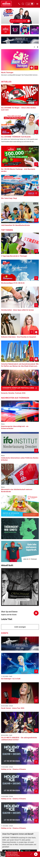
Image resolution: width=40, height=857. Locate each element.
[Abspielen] (36, 854)
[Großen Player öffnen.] (31, 854)
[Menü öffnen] (37, 3)
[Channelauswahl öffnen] (23, 3)
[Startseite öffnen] (6, 4)
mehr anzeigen (20, 627)
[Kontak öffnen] (19, 3)
